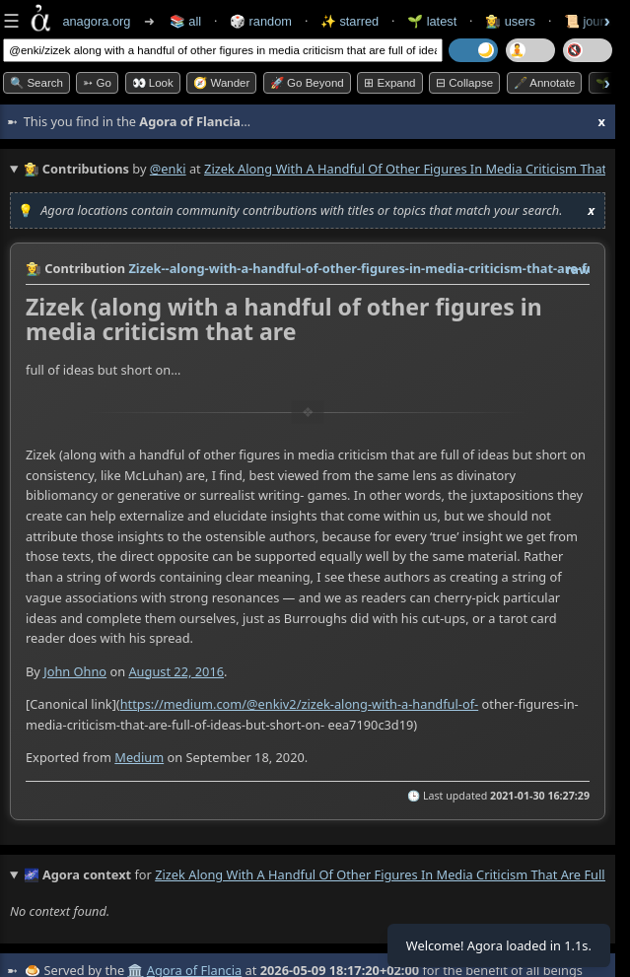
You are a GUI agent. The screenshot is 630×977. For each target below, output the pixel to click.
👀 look (153, 83)
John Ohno (74, 671)
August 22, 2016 (176, 671)
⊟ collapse (464, 83)
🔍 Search (36, 83)
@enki (168, 168)
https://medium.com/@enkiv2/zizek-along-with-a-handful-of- (299, 704)
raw (578, 269)
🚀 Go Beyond (307, 83)
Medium (139, 758)
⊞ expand (389, 83)
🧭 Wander (221, 83)
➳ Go (97, 83)
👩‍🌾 (33, 268)
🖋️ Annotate (545, 83)
